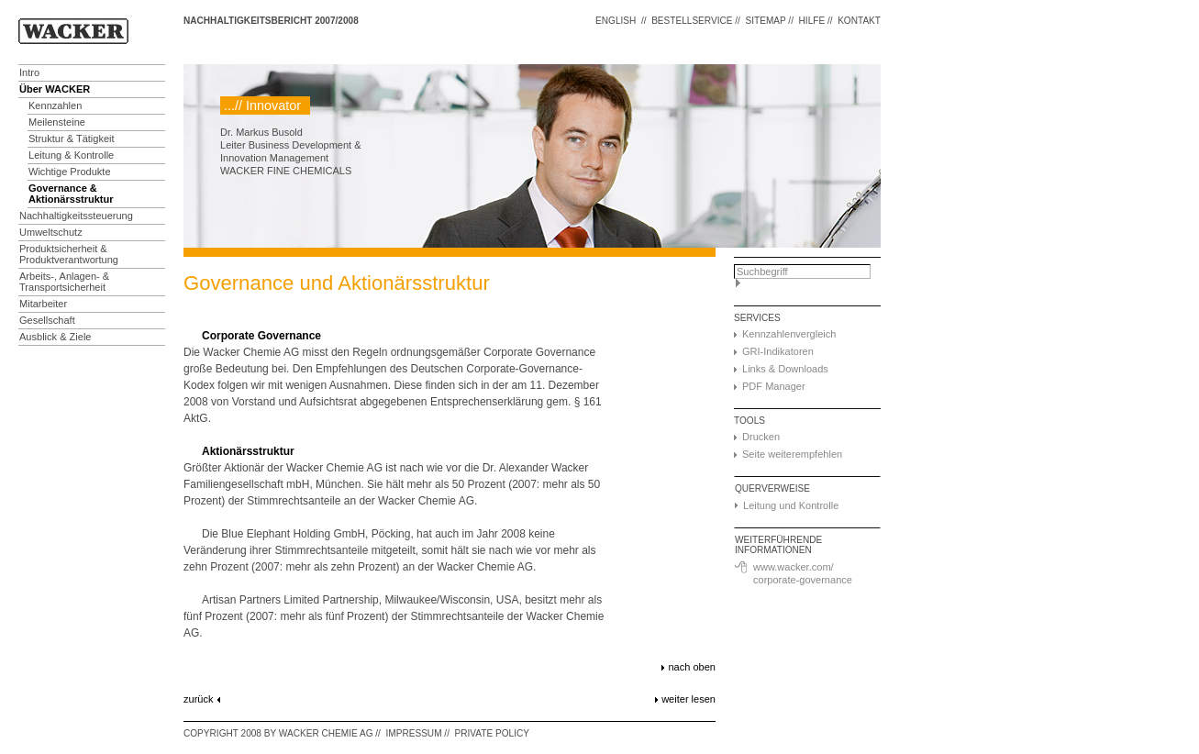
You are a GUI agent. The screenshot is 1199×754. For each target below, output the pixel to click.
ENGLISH (615, 21)
